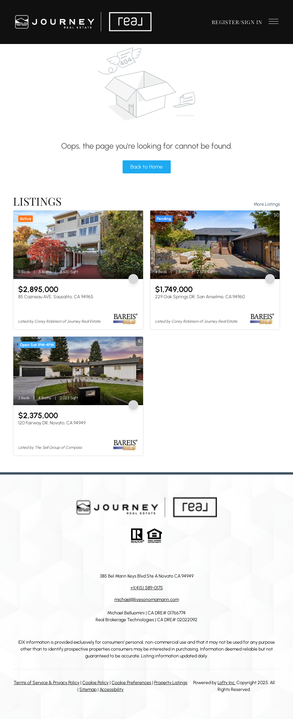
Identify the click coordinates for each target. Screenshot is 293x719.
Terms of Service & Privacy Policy (46, 682)
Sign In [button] (251, 22)
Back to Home (146, 167)
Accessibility (112, 689)
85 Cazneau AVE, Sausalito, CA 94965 (55, 297)
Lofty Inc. (226, 682)
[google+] (179, 558)
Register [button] (225, 22)
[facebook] (114, 558)
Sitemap (88, 689)
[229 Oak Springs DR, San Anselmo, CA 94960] (215, 245)
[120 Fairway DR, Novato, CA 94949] (78, 371)
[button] (83, 22)
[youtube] (166, 558)
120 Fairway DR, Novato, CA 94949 (52, 423)
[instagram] (153, 558)
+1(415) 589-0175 (146, 588)
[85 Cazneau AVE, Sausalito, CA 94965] (78, 245)
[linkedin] (127, 558)
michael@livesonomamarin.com (146, 599)
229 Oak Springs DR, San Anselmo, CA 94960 (200, 297)
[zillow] (140, 558)
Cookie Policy (95, 682)
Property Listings (170, 682)
